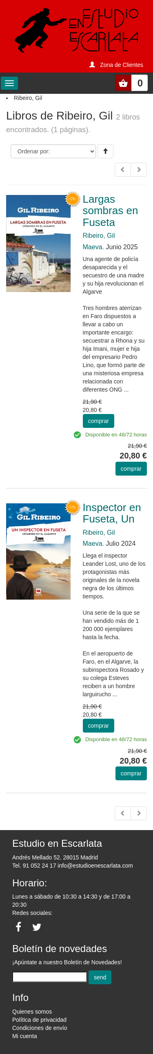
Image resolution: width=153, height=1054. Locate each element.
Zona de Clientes (121, 65)
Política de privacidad (39, 1019)
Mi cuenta (24, 1036)
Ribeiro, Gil (99, 235)
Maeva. (93, 247)
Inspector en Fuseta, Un (112, 513)
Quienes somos (32, 1011)
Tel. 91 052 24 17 (34, 865)
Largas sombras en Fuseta (110, 210)
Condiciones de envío (39, 1028)
